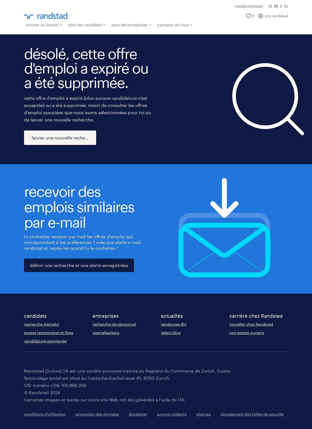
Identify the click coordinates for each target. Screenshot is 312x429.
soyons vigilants (172, 414)
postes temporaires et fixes (48, 332)
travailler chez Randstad (251, 324)
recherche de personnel (114, 324)
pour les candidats (87, 24)
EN (286, 5)
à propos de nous (175, 24)
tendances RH (173, 324)
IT (281, 5)
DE (270, 5)
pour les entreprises (131, 24)
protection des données (97, 414)
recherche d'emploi (41, 324)
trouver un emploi (44, 24)
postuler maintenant (249, 5)
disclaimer (138, 414)
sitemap (203, 414)
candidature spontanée (45, 341)
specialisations (106, 332)
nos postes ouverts (246, 332)
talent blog (171, 332)
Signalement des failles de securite (252, 414)
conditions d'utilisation (45, 414)
